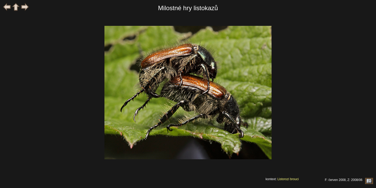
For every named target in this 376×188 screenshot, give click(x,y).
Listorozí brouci (287, 179)
